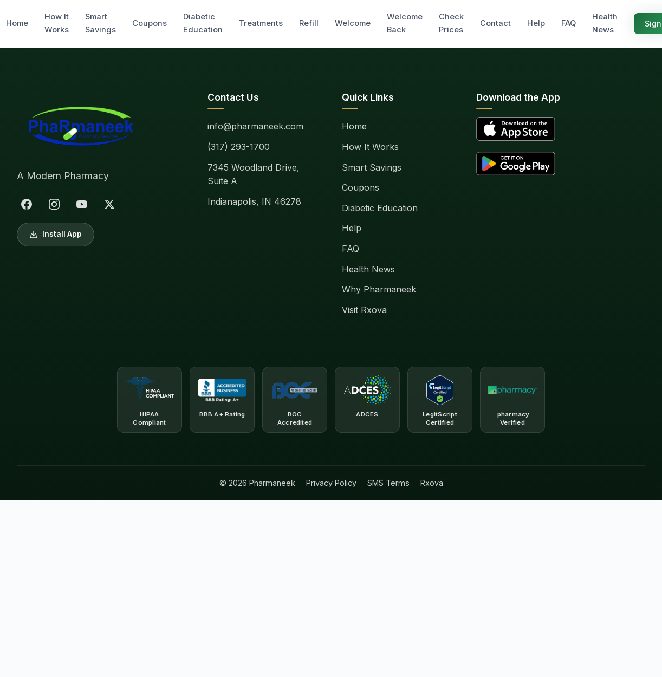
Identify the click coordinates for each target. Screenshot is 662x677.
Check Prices (451, 23)
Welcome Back (405, 23)
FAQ (568, 23)
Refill (309, 23)
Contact (495, 23)
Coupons (149, 23)
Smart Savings (100, 23)
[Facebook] (26, 204)
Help (536, 23)
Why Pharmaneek (379, 289)
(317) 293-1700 (238, 146)
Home (17, 23)
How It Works (56, 23)
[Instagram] (54, 204)
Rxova (431, 482)
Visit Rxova (364, 309)
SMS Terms (388, 482)
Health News (605, 23)
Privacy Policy (331, 482)
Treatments (261, 23)
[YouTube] (82, 204)
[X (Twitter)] (109, 204)
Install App (55, 234)
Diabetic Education (203, 23)
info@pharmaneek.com (255, 126)
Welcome (353, 23)
